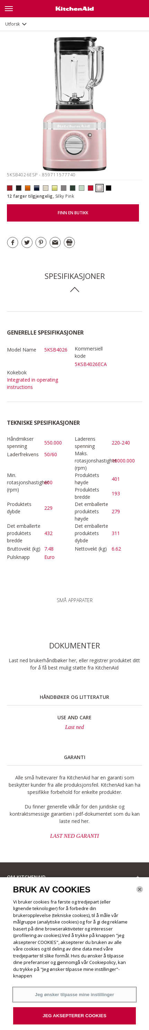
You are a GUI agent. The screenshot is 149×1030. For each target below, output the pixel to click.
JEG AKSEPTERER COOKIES (74, 1015)
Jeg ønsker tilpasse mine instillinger (74, 994)
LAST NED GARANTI (74, 836)
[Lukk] (139, 889)
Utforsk (12, 24)
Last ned (74, 727)
